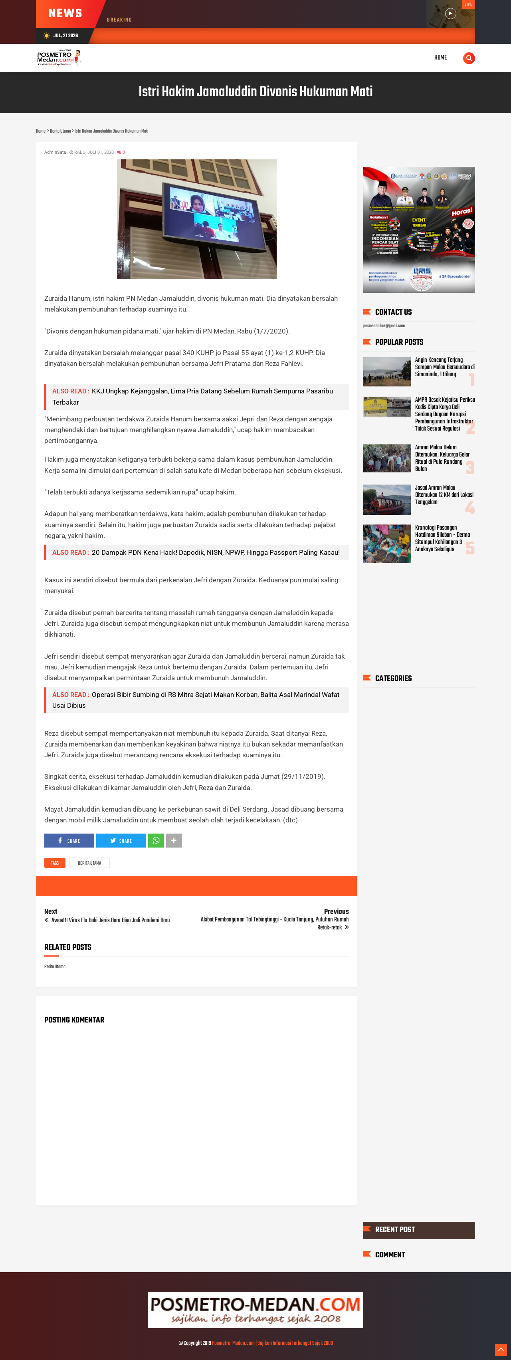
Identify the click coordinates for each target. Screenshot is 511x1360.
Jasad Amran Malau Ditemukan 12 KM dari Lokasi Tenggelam (444, 495)
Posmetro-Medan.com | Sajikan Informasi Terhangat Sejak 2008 (272, 1343)
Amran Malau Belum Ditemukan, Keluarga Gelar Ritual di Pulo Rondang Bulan (442, 459)
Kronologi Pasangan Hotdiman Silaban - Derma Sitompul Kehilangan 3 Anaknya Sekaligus (442, 539)
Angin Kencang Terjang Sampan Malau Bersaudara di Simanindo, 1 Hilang (445, 367)
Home (440, 57)
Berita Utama (89, 864)
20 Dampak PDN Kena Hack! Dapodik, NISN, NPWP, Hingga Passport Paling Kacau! (216, 552)
